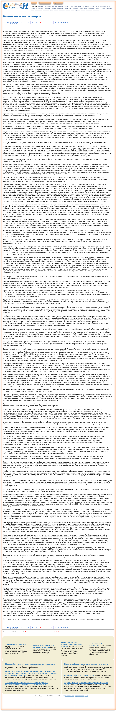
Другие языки (73, 6)
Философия (62, 10)
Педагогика (75, 8)
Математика (34, 8)
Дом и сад (66, 6)
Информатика (85, 6)
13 (47, 22)
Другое (79, 6)
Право (85, 8)
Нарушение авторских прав (31, 631)
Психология (91, 8)
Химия (72, 10)
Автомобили (41, 6)
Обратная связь (58, 3)
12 (44, 22)
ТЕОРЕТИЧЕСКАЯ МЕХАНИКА (96, 644)
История (92, 6)
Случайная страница (45, 3)
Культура (97, 6)
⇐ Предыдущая (12, 23)
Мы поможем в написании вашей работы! (49, 631)
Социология (109, 8)
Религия (97, 8)
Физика (56, 10)
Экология (83, 10)
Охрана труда (68, 8)
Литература (103, 6)
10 (36, 22)
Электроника (96, 10)
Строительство (38, 10)
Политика (81, 8)
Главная (33, 3)
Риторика (102, 8)
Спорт (32, 10)
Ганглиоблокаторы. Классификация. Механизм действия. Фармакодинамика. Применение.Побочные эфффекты (26, 683)
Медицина (40, 8)
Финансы (68, 10)
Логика (108, 6)
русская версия (68, 696)
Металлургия (47, 8)
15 (55, 22)
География (60, 6)
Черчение (77, 10)
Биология (54, 6)
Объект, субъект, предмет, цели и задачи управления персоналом (30, 664)
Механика (53, 8)
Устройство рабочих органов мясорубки (79, 675)
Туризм (51, 10)
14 (51, 22)
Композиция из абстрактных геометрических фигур (43, 646)
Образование (60, 8)
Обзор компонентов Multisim (15, 644)
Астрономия (48, 6)
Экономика (89, 10)
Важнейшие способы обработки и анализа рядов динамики (71, 644)
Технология (46, 10)
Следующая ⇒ (63, 23)
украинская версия (81, 696)
